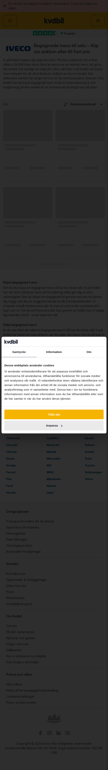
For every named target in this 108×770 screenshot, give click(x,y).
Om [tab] (89, 352)
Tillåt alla (54, 414)
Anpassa (54, 425)
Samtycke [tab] (19, 352)
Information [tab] (54, 352)
